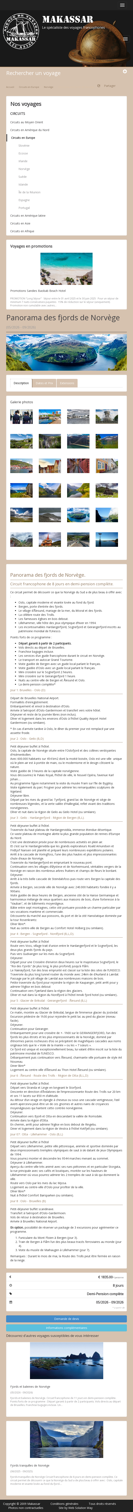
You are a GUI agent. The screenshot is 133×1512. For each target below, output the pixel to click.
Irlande (23, 161)
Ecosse (23, 153)
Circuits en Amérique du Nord (29, 130)
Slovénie (24, 145)
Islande (23, 184)
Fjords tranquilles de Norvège (29, 1465)
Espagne (24, 200)
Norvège (24, 169)
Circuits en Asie (20, 223)
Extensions (67, 383)
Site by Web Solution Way (76, 1508)
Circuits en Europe (23, 138)
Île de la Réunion (29, 192)
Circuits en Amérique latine (28, 215)
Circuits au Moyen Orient (26, 122)
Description (21, 383)
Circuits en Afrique (22, 231)
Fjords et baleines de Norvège (30, 1387)
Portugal (24, 208)
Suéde (22, 177)
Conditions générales (64, 1504)
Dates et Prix (44, 383)
